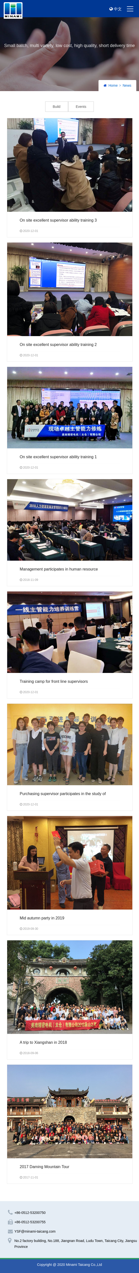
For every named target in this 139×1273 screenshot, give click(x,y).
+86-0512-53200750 (30, 1213)
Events (81, 107)
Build (56, 107)
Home (113, 85)
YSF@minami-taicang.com (35, 1231)
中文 (115, 9)
